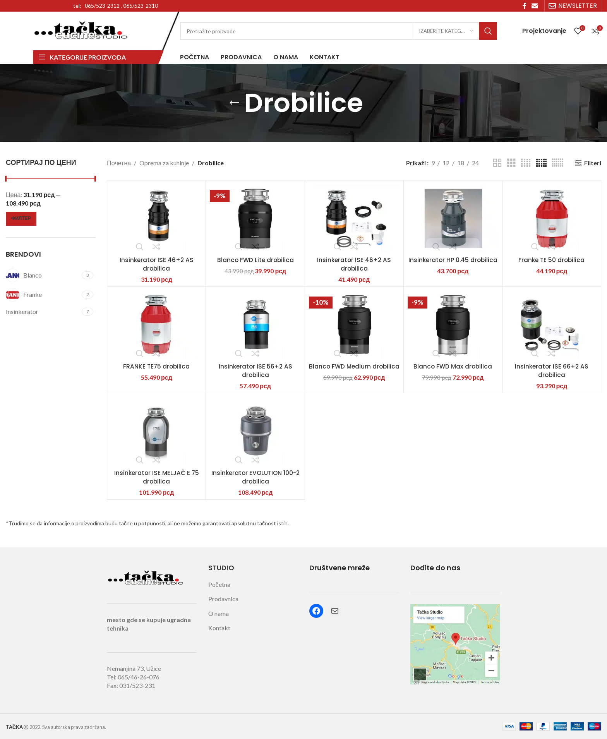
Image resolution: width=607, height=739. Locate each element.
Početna (219, 584)
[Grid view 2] (497, 163)
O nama (218, 613)
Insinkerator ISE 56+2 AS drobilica (255, 370)
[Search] (338, 31)
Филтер (21, 218)
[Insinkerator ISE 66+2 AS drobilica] (551, 325)
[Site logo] (81, 30)
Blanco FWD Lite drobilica (255, 259)
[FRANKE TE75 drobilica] (156, 325)
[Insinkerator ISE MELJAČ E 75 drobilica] (156, 431)
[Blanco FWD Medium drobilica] (354, 325)
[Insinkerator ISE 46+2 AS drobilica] (156, 218)
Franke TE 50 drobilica (552, 259)
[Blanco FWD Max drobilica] (453, 325)
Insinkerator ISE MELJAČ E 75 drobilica (156, 477)
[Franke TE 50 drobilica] (551, 218)
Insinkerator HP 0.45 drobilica (453, 264)
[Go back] (234, 103)
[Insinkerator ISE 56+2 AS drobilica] (255, 325)
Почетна (119, 162)
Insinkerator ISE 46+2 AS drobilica (156, 264)
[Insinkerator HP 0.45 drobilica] (453, 218)
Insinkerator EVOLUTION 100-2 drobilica (255, 477)
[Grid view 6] (557, 163)
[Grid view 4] (525, 163)
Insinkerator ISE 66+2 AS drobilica (551, 370)
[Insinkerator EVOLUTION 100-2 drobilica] (255, 431)
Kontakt (219, 627)
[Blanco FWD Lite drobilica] (255, 218)
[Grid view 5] (541, 163)
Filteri (592, 162)
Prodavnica (223, 598)
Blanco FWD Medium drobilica (354, 370)
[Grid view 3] (511, 163)
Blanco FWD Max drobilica (453, 366)
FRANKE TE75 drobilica (156, 366)
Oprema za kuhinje (164, 162)
